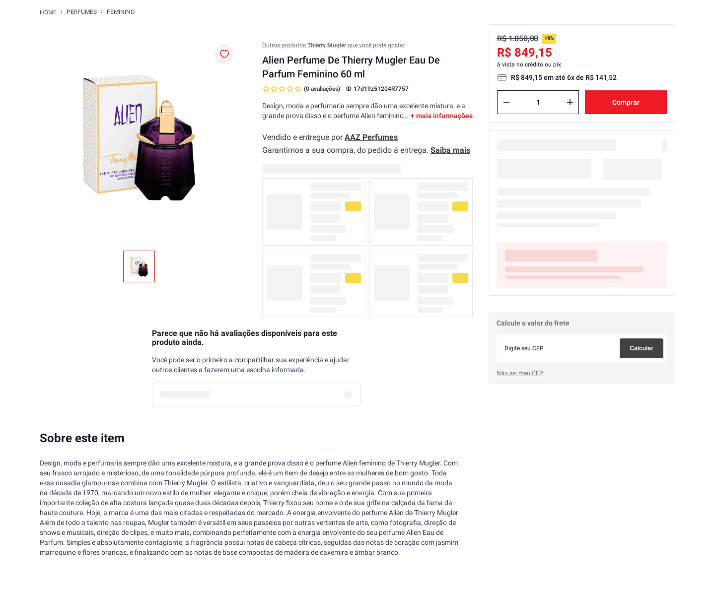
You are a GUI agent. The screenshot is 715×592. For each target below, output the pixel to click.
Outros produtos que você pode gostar (333, 45)
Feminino (121, 11)
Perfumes (82, 11)
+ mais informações (442, 116)
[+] (570, 102)
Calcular (641, 348)
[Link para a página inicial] (48, 12)
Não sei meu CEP (520, 373)
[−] (506, 102)
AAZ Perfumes (371, 137)
